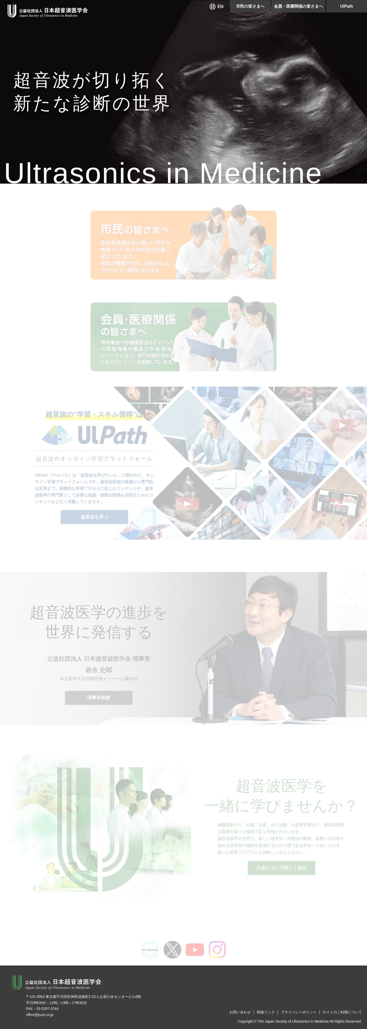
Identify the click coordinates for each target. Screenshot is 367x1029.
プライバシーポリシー (299, 1012)
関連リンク (266, 1012)
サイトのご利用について (342, 1012)
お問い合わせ (240, 1012)
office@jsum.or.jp (39, 1015)
